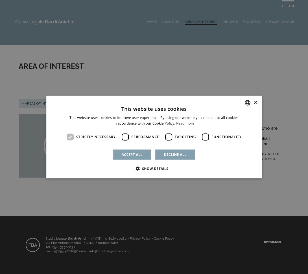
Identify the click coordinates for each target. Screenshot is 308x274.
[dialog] (154, 137)
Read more (185, 123)
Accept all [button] (132, 154)
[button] (154, 168)
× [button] (255, 102)
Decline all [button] (175, 154)
